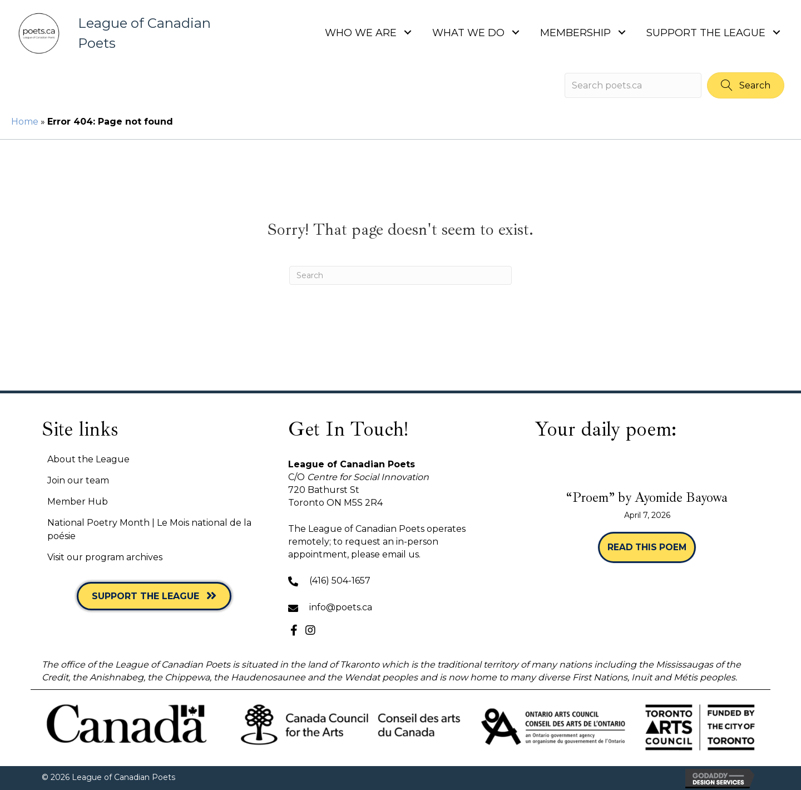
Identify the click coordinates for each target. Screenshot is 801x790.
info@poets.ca (340, 607)
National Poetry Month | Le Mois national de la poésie (149, 529)
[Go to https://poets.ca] (123, 33)
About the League (88, 459)
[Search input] (633, 85)
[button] (407, 32)
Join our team (78, 480)
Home (24, 121)
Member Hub (77, 501)
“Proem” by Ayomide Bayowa (647, 497)
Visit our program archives (104, 557)
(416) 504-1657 (339, 580)
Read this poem (651, 547)
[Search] (400, 275)
